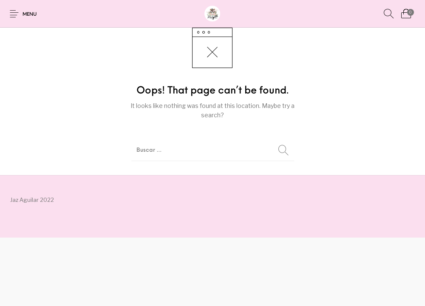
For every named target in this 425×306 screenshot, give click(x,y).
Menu (30, 14)
